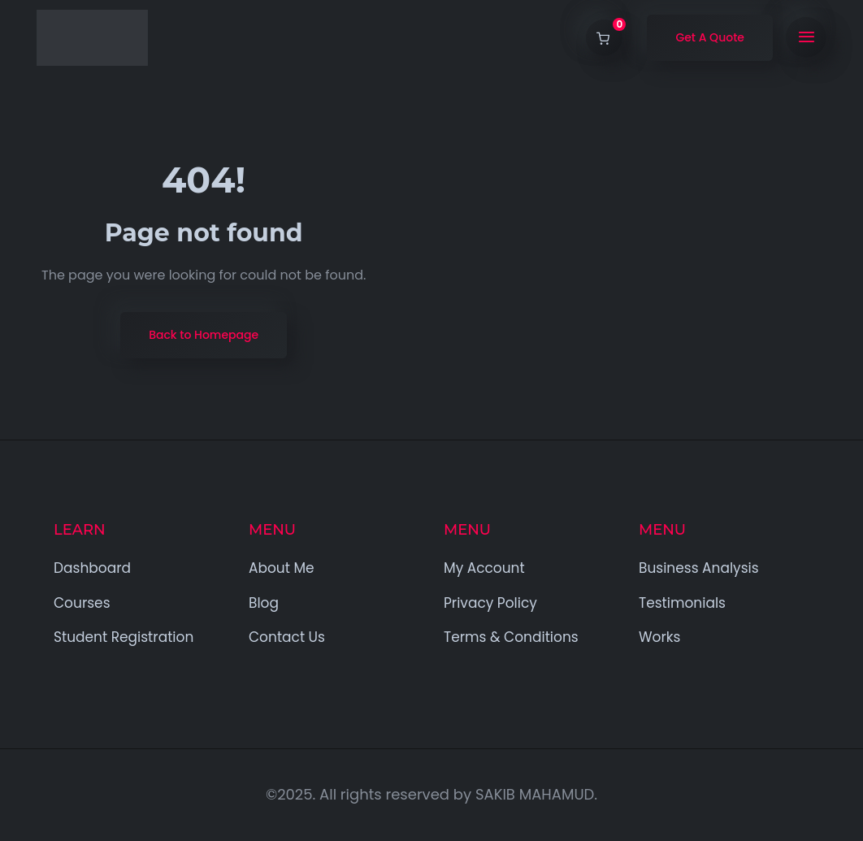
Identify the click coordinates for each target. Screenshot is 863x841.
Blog (264, 603)
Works (659, 637)
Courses (82, 603)
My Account (484, 568)
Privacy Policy (490, 603)
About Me (281, 568)
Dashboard (92, 568)
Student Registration (123, 637)
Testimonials (682, 603)
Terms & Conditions (511, 637)
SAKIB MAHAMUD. (536, 794)
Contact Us (287, 637)
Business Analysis (699, 568)
